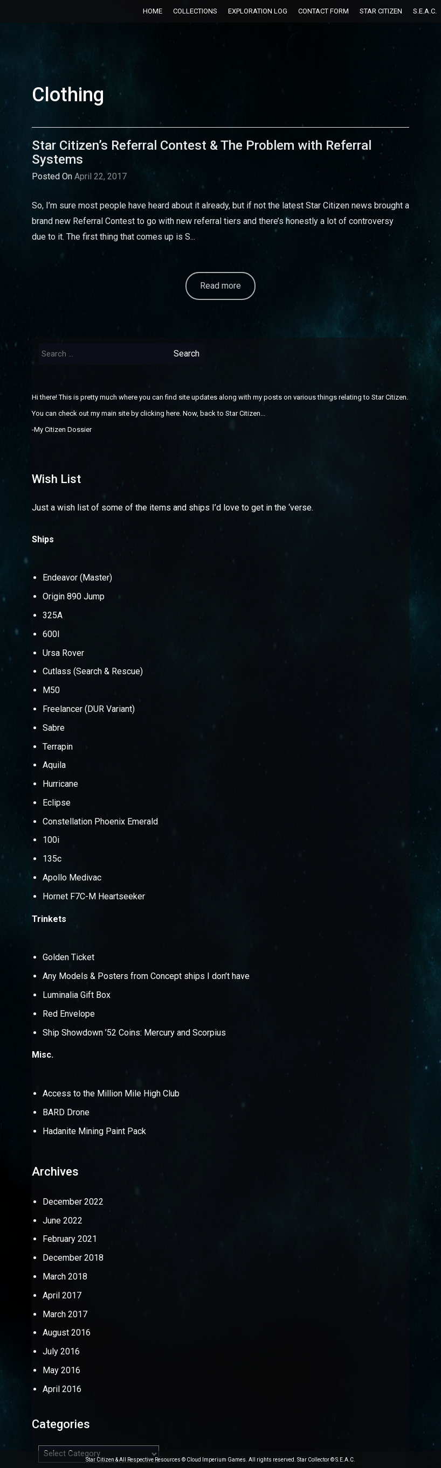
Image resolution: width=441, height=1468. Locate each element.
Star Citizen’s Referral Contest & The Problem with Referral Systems (201, 152)
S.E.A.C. (425, 11)
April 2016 (62, 1389)
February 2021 (70, 1239)
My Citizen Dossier (63, 429)
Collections (195, 11)
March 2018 (65, 1276)
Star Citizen (381, 11)
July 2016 (61, 1351)
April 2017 (62, 1295)
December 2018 (73, 1258)
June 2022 (62, 1220)
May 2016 (61, 1370)
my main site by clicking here (135, 413)
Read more (220, 286)
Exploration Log (257, 11)
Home (152, 11)
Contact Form (323, 11)
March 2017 (65, 1314)
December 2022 (73, 1202)
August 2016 (67, 1332)
